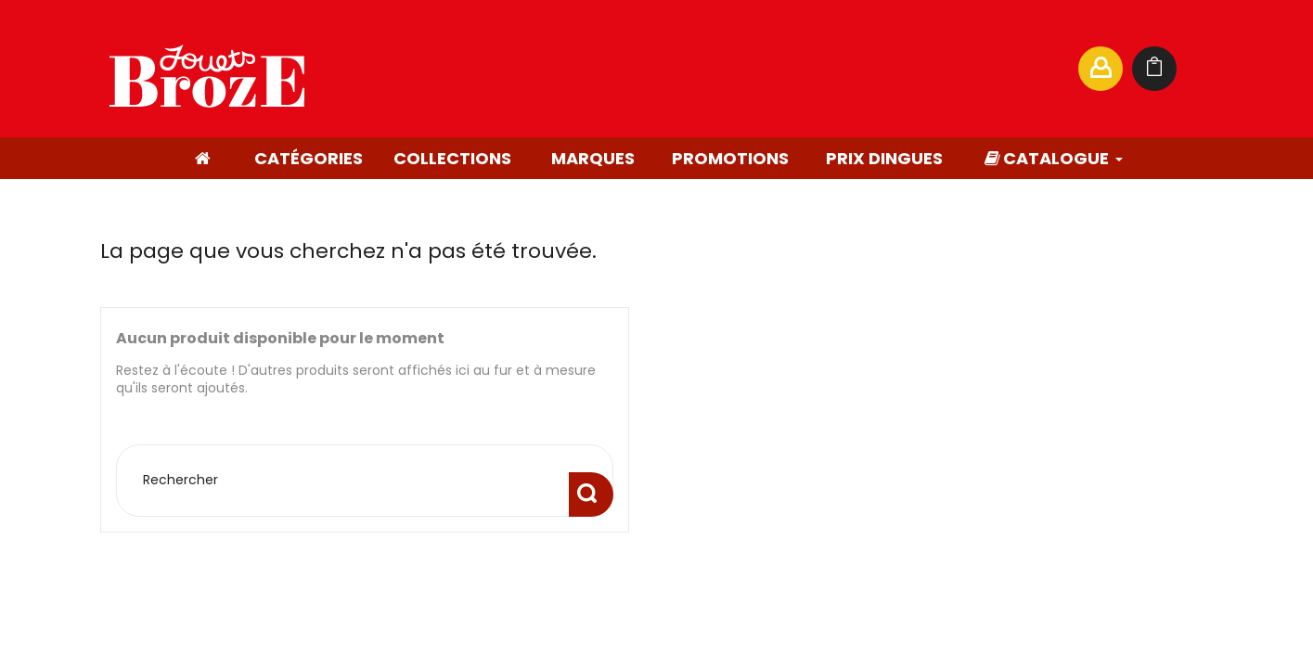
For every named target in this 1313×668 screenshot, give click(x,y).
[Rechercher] (883, 68)
